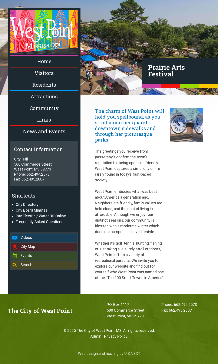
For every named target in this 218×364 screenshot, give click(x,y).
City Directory (27, 204)
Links (44, 119)
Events (26, 255)
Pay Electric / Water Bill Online (41, 216)
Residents (44, 84)
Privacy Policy (116, 336)
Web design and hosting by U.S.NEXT (109, 353)
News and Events (44, 131)
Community (44, 108)
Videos (26, 237)
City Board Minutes (32, 210)
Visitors (44, 73)
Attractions (44, 96)
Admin (95, 336)
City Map (27, 246)
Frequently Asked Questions (39, 221)
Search (26, 264)
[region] (109, 47)
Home (44, 61)
